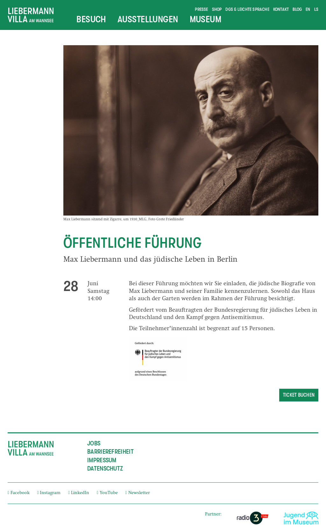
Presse (201, 9)
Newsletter (137, 493)
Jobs (93, 443)
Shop (217, 9)
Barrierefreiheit (110, 451)
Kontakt (281, 9)
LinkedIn (78, 493)
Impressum (102, 460)
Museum (206, 19)
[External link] (252, 518)
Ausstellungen (147, 19)
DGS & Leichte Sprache (247, 9)
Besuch (91, 19)
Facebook (19, 493)
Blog (297, 9)
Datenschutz (105, 468)
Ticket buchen (299, 395)
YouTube (107, 493)
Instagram (49, 493)
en (308, 9)
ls (316, 9)
